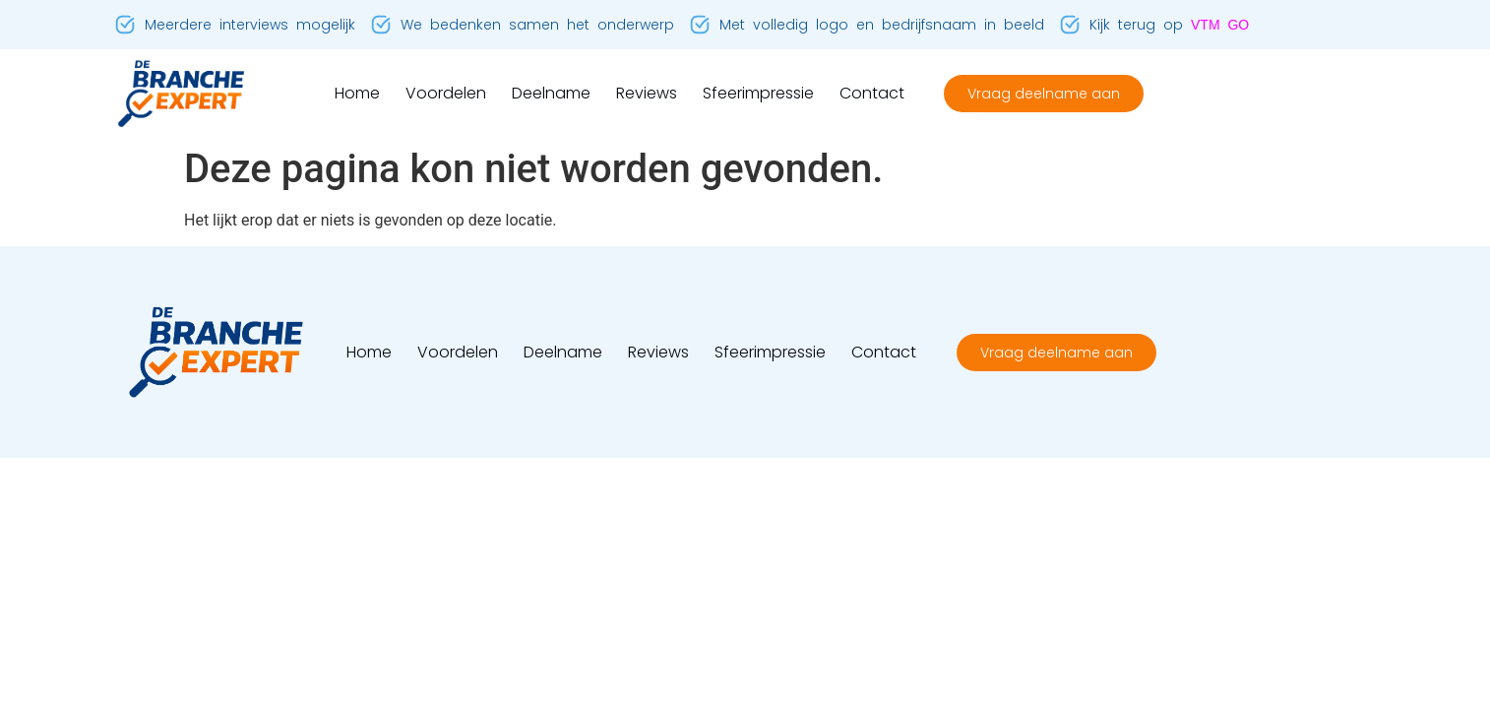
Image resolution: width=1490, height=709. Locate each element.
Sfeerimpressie (758, 93)
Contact (871, 93)
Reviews (646, 93)
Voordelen (445, 93)
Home (357, 93)
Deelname (551, 93)
